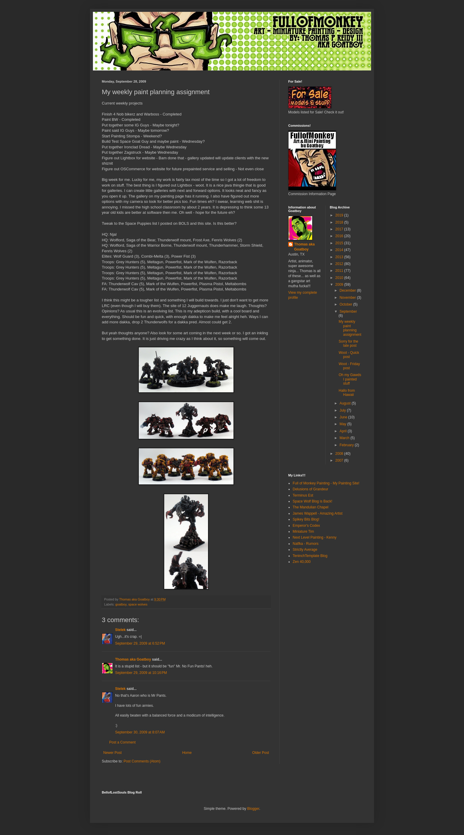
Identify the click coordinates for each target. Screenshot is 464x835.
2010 (339, 278)
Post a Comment (122, 742)
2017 (339, 229)
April (343, 431)
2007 (339, 460)
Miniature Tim (303, 531)
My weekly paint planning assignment (350, 327)
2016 (339, 236)
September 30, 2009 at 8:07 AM (140, 732)
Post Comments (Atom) (141, 761)
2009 (339, 284)
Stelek (120, 630)
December (348, 290)
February (347, 445)
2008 (339, 454)
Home (187, 753)
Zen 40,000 (302, 562)
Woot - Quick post (349, 355)
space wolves (137, 604)
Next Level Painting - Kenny (314, 537)
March (344, 438)
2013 (339, 257)
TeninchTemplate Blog (310, 556)
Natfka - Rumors (305, 544)
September (348, 311)
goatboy (121, 604)
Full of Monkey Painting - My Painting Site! (326, 483)
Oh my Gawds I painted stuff (350, 379)
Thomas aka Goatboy (133, 659)
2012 (339, 264)
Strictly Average (305, 549)
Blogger (253, 809)
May (343, 424)
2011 (339, 271)
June (343, 417)
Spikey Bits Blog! (306, 519)
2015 (339, 243)
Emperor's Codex (306, 526)
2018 (339, 222)
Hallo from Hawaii (347, 392)
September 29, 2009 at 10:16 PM (141, 673)
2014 (339, 250)
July (343, 410)
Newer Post (112, 753)
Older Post (260, 753)
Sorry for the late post (348, 343)
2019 (339, 215)
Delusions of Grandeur (310, 489)
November (348, 298)
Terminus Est (303, 495)
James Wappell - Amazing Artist (317, 513)
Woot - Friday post (349, 366)
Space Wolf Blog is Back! (312, 501)
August (345, 403)
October (346, 304)
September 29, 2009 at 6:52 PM (140, 643)
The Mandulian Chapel (310, 507)
